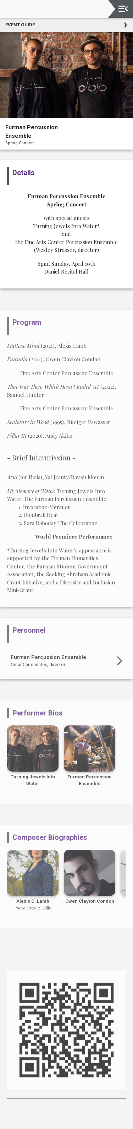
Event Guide (20, 24)
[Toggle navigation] (123, 8)
